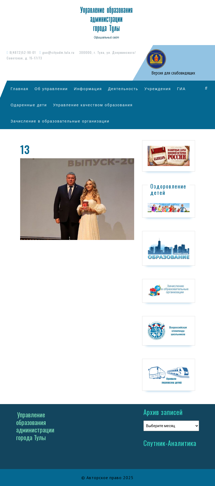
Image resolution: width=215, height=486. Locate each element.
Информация (88, 89)
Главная (19, 89)
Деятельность (123, 89)
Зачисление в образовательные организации (60, 121)
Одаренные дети (29, 105)
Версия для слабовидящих (173, 73)
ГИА (181, 89)
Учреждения (157, 89)
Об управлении (51, 89)
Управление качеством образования (93, 105)
